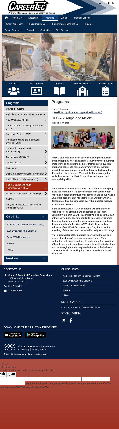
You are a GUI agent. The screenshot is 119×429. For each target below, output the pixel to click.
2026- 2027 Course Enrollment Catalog (25, 224)
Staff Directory (62, 30)
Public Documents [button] (38, 24)
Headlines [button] (16, 258)
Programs (64, 109)
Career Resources (13, 30)
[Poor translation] (11, 374)
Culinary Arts (12, 167)
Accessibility (23, 349)
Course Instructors (15, 108)
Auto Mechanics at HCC (17, 119)
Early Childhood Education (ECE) (22, 179)
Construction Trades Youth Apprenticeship (18, 150)
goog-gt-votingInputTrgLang (68, 383)
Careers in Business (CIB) (18, 133)
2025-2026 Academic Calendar (21, 231)
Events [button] (65, 18)
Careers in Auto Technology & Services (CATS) (25, 127)
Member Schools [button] (83, 18)
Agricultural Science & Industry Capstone (25, 114)
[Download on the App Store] (13, 335)
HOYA (10, 250)
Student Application (14, 24)
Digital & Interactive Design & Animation (25, 173)
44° (102, 3)
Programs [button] (50, 18)
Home (54, 109)
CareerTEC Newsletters (18, 237)
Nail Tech (10, 198)
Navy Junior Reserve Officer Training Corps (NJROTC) (24, 206)
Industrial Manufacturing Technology (23, 193)
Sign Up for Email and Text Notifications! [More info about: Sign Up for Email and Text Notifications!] (80, 307)
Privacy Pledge (39, 349)
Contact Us (45, 30)
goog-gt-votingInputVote (37, 387)
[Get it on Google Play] (35, 335)
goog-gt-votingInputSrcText (97, 383)
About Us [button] (18, 18)
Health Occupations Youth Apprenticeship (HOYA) (78, 112)
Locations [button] (34, 18)
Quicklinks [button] (16, 216)
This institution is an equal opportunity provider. (26, 354)
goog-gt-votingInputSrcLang (39, 383)
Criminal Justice (13, 162)
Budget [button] (88, 24)
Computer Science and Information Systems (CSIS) (23, 141)
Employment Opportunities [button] (66, 24)
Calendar (31, 30)
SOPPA (10, 243)
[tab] (26, 217)
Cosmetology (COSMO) (17, 156)
